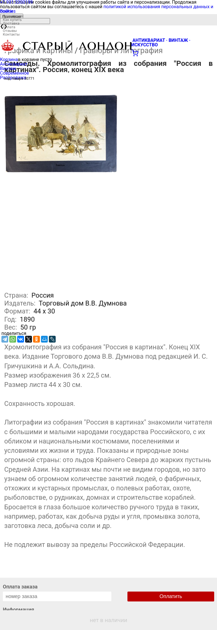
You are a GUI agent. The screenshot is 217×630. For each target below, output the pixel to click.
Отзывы (10, 31)
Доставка (11, 23)
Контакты (11, 34)
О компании (13, 16)
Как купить (12, 20)
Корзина (9, 59)
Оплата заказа (20, 587)
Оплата (9, 27)
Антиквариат (14, 64)
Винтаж (8, 68)
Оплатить (171, 596)
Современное (14, 73)
